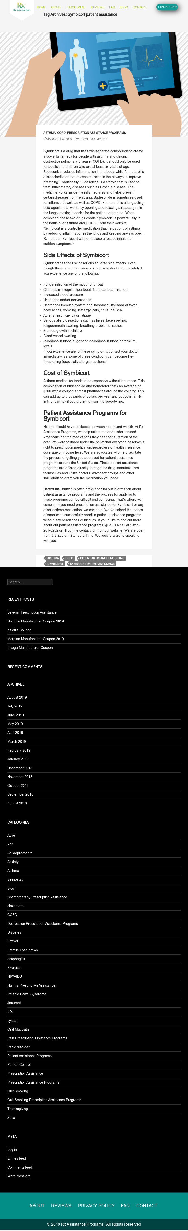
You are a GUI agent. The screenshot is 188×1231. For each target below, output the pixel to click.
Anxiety (13, 862)
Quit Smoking (17, 1091)
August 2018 (17, 803)
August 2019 (17, 697)
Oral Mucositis (18, 1029)
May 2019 (15, 724)
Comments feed (19, 1167)
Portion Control (19, 1065)
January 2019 (18, 759)
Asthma (49, 132)
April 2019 (15, 733)
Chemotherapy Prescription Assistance (37, 897)
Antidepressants (19, 853)
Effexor (12, 941)
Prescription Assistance (25, 1073)
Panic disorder (18, 1047)
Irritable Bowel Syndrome (26, 994)
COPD (61, 132)
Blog (124, 7)
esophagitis (16, 959)
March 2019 (16, 741)
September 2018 (20, 794)
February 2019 (18, 750)
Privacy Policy (97, 1206)
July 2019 (14, 706)
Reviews (97, 7)
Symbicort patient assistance (92, 563)
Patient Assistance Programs (29, 1056)
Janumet (14, 1003)
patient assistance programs (102, 558)
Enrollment (76, 7)
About (56, 7)
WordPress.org (19, 1176)
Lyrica (11, 1021)
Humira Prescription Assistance (31, 985)
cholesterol (15, 906)
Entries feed (16, 1158)
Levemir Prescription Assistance (32, 612)
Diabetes (14, 932)
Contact (140, 7)
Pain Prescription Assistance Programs (37, 1038)
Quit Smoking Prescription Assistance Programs (44, 1100)
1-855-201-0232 (167, 6)
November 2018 (19, 777)
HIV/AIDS (14, 976)
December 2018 (19, 768)
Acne (11, 835)
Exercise (14, 968)
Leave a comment (93, 139)
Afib (10, 844)
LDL (10, 1012)
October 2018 (18, 786)
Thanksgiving (17, 1109)
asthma (53, 558)
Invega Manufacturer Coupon (30, 648)
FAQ (112, 7)
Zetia (11, 1118)
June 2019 (15, 715)
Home (41, 7)
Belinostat (15, 879)
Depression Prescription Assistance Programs (42, 924)
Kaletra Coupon (19, 630)
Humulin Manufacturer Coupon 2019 (35, 621)
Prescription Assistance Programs (96, 132)
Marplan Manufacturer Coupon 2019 (35, 639)
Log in (12, 1150)
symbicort (55, 563)
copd (69, 558)
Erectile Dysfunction (22, 950)
